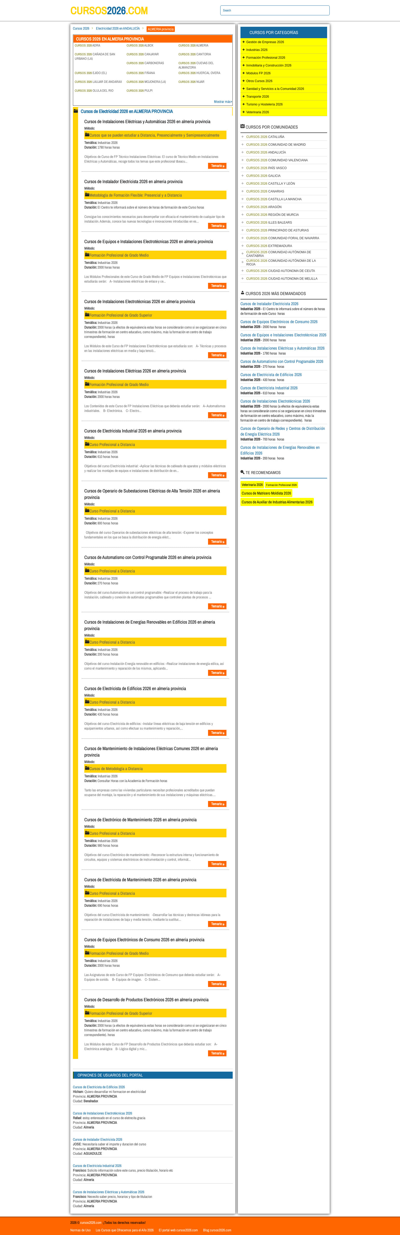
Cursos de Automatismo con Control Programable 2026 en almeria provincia (147, 557)
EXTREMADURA (269, 246)
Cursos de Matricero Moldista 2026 (266, 493)
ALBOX (140, 45)
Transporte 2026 (257, 96)
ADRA (87, 45)
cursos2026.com (91, 1222)
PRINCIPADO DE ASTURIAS (277, 230)
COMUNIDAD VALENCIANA (277, 160)
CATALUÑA (265, 137)
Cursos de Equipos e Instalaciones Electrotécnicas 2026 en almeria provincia (148, 241)
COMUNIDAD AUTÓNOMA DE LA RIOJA (281, 262)
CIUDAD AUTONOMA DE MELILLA (282, 279)
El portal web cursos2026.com (178, 1230)
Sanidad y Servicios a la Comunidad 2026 (275, 89)
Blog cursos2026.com (217, 1230)
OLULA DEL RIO (94, 90)
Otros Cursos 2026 (259, 81)
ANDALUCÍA (266, 152)
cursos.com (109, 10)
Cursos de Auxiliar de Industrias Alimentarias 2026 (277, 502)
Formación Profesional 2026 (265, 57)
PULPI (140, 90)
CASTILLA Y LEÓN (270, 183)
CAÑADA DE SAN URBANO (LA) (95, 56)
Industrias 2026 (256, 50)
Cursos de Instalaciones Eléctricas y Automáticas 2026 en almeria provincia (147, 121)
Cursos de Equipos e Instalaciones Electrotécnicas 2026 (283, 335)
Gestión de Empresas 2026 (265, 42)
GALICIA (263, 176)
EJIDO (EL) (91, 73)
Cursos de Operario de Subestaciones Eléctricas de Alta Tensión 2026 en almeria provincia (152, 494)
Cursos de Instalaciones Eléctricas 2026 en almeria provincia (135, 371)
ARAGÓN (263, 207)
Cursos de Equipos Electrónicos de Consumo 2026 (279, 321)
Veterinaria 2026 (257, 112)
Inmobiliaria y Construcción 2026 (268, 65)
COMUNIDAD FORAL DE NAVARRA (282, 238)
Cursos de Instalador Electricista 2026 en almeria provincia (133, 181)
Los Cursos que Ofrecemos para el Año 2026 (125, 1230)
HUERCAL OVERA (199, 73)
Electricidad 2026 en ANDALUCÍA (118, 28)
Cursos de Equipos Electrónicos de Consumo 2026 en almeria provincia (144, 939)
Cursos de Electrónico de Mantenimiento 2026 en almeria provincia (140, 819)
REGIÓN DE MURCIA (272, 215)
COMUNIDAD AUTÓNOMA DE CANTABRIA (278, 254)
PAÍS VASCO (266, 168)
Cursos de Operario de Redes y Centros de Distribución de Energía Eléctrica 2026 (282, 431)
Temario (218, 165)
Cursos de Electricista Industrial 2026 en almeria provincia (133, 431)
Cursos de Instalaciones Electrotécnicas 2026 (102, 1113)
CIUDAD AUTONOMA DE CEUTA (280, 271)
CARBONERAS (145, 63)
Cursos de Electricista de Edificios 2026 (99, 1087)
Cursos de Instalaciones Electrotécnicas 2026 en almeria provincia (139, 301)
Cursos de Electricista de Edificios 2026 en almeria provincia (135, 688)
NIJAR (191, 81)
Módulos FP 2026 (258, 73)
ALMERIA (193, 45)
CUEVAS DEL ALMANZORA (196, 65)
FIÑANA (141, 73)
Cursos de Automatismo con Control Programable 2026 (281, 361)
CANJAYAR (143, 54)
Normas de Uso (80, 1230)
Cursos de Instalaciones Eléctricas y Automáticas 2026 (108, 1192)
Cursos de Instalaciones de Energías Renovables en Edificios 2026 (280, 450)
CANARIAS (265, 191)
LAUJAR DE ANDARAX (98, 81)
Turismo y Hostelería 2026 (264, 104)
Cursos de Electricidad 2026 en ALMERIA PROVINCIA (127, 111)
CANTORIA (194, 54)
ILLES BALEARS (269, 222)
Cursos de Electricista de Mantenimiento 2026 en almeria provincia (140, 879)
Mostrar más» (223, 101)
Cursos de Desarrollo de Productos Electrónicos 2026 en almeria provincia (146, 999)
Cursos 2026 (81, 28)
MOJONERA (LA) (146, 81)
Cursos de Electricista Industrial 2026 (97, 1165)
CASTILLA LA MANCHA (273, 199)
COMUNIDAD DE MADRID (276, 144)
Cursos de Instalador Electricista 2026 (97, 1139)
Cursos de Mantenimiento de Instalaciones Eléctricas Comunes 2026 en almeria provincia (151, 751)
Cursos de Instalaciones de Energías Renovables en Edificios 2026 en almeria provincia (149, 625)
